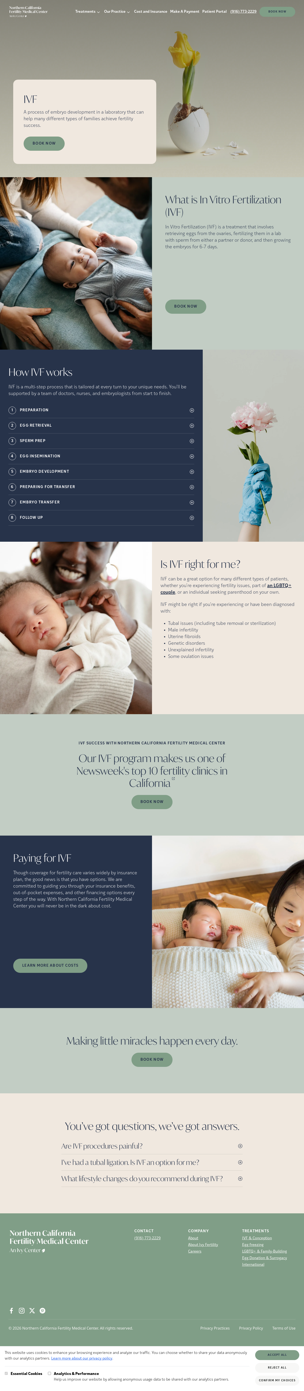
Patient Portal (214, 12)
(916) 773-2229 (243, 12)
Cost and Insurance (150, 12)
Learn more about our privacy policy (81, 1359)
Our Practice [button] (115, 12)
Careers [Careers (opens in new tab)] (194, 1252)
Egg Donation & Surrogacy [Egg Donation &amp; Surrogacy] (264, 1258)
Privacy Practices (215, 1328)
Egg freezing (253, 1245)
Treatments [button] (85, 12)
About (193, 1238)
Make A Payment (184, 12)
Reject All (277, 1367)
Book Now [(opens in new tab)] (277, 11)
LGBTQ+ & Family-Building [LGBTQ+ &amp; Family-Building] (264, 1252)
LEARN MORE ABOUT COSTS (50, 966)
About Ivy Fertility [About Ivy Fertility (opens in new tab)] (203, 1245)
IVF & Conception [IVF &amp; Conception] (257, 1238)
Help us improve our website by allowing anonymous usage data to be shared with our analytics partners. (141, 1376)
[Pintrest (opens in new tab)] (42, 1311)
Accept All (277, 1355)
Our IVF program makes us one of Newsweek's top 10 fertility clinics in (152, 770)
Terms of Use (284, 1328)
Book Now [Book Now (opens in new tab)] (44, 144)
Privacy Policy (251, 1328)
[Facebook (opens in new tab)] (11, 1311)
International (253, 1265)
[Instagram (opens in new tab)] (22, 1311)
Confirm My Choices (277, 1380)
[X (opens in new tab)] (32, 1311)
